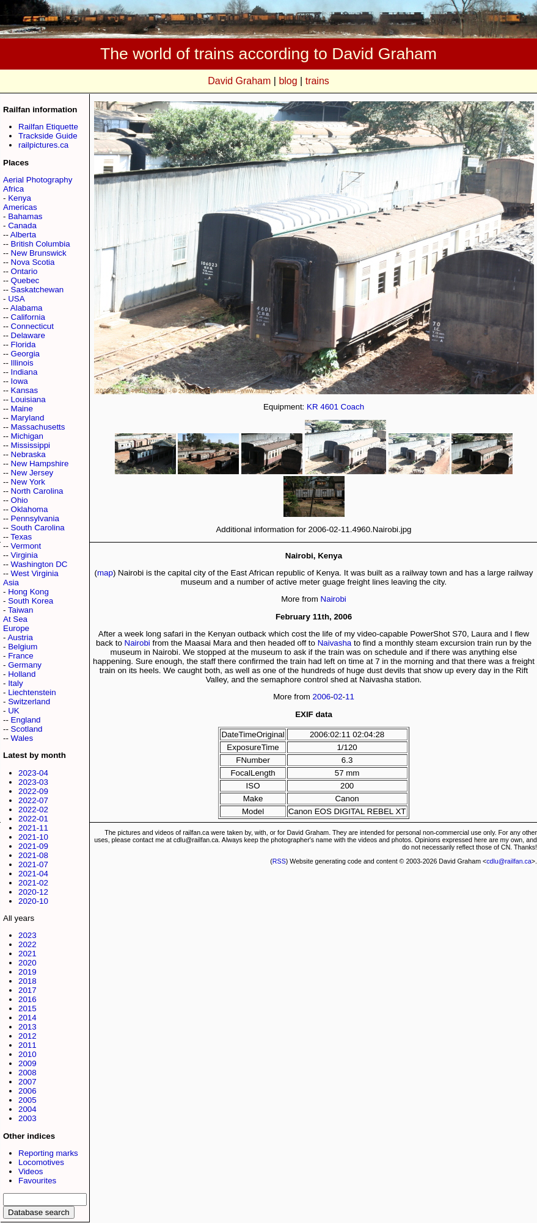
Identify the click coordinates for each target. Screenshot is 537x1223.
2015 (27, 1008)
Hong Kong (28, 591)
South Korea (30, 600)
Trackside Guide (48, 135)
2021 (27, 953)
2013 (27, 1026)
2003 (27, 1118)
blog (288, 81)
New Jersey (32, 472)
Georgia (25, 353)
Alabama (26, 307)
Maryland (28, 417)
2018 (27, 981)
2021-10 (33, 837)
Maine (22, 408)
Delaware (28, 335)
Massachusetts (38, 426)
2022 (27, 944)
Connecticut (32, 326)
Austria (19, 637)
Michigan (27, 436)
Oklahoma (29, 509)
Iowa (19, 381)
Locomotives (41, 1162)
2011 (27, 1045)
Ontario (24, 271)
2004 (27, 1109)
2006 (27, 1090)
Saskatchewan (37, 289)
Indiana (24, 372)
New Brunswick (39, 253)
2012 (27, 1036)
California (28, 317)
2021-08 (33, 855)
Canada (22, 225)
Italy (15, 683)
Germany (25, 664)
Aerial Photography (37, 179)
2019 (27, 971)
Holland (21, 674)
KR (312, 406)
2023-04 (33, 772)
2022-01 (33, 818)
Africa (13, 188)
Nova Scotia (33, 262)
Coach (353, 406)
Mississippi (30, 445)
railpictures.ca (43, 145)
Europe (16, 628)
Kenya (19, 198)
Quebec (25, 280)
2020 (27, 962)
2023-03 (33, 782)
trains (317, 81)
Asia (11, 582)
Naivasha (335, 643)
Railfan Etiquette (48, 126)
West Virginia (35, 573)
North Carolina (37, 491)
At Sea (15, 619)
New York (28, 481)
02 (338, 696)
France (20, 655)
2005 (27, 1100)
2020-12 (33, 892)
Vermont (26, 545)
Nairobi (333, 599)
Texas (21, 536)
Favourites (37, 1180)
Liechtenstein (32, 692)
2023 (27, 935)
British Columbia (40, 243)
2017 (27, 990)
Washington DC (39, 564)
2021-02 (33, 882)
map (105, 572)
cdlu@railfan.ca (509, 861)
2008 (27, 1072)
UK (14, 710)
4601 (329, 406)
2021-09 (33, 846)
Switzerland (29, 701)
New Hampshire (40, 463)
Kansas (24, 390)
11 (349, 696)
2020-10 (33, 901)
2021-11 (33, 827)
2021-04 (33, 873)
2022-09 (33, 791)
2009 (27, 1063)
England (26, 719)
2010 (27, 1054)
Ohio (19, 500)
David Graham (239, 81)
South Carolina (38, 527)
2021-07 (33, 864)
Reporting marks (48, 1153)
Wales (22, 738)
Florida (23, 344)
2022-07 (33, 800)
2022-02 (33, 809)
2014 (27, 1017)
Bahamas (25, 216)
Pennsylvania (35, 518)
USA (16, 298)
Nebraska (28, 454)
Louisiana (28, 399)
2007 (27, 1081)
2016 (27, 999)
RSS (279, 861)
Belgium (22, 646)
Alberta (23, 234)
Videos (30, 1171)
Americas (20, 207)
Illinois (22, 362)
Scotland (27, 729)
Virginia (24, 555)
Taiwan (21, 610)
